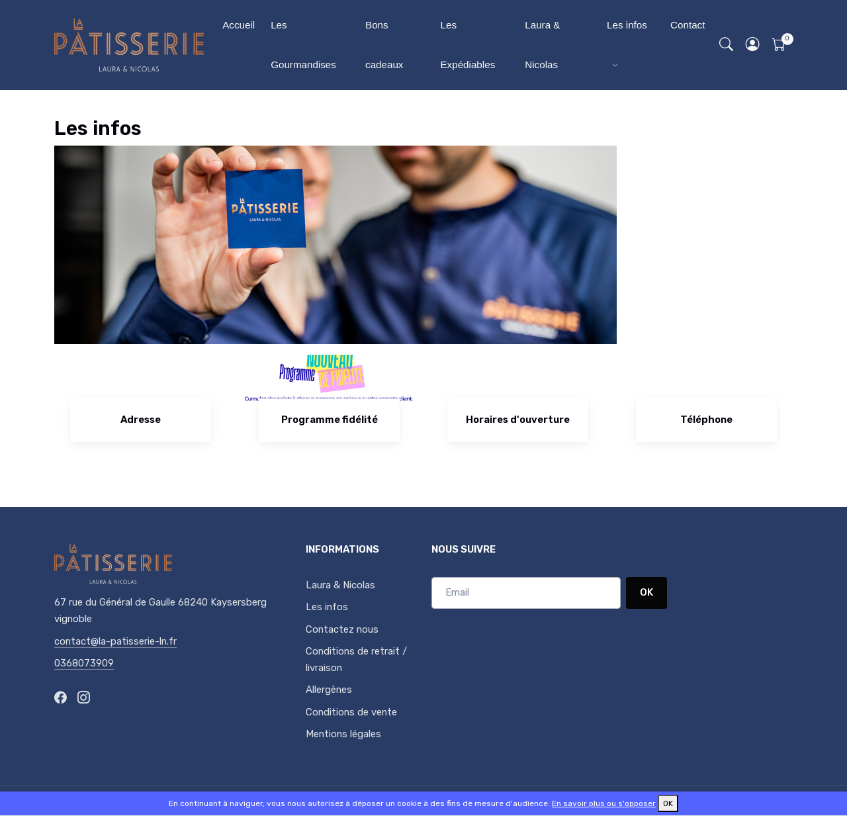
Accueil (238, 24)
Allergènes (329, 690)
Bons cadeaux (384, 44)
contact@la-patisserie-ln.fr (115, 641)
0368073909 (84, 663)
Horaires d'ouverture (518, 420)
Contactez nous (342, 629)
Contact (687, 24)
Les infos (627, 24)
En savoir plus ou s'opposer (604, 803)
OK (646, 592)
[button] (753, 45)
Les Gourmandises (303, 44)
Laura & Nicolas (542, 44)
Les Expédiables (467, 44)
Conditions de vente (351, 712)
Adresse (140, 420)
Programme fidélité (329, 420)
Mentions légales (343, 734)
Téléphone (706, 420)
